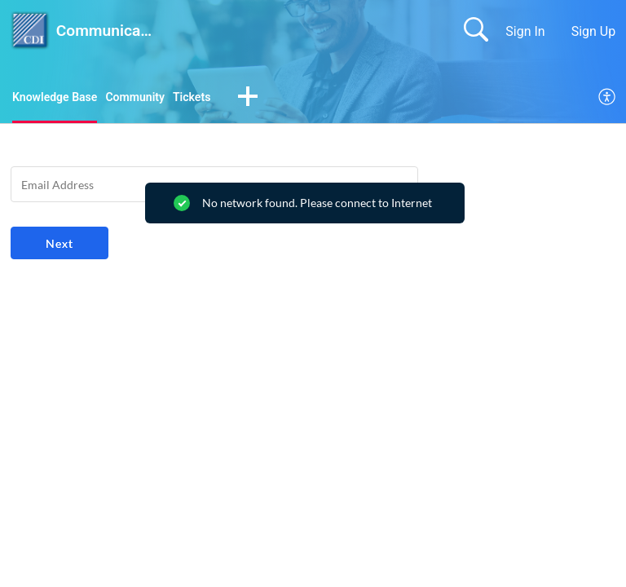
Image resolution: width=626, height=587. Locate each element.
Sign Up (593, 31)
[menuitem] (607, 99)
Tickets (214, 98)
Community (151, 98)
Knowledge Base (60, 98)
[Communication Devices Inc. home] (30, 31)
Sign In (524, 31)
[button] (273, 99)
